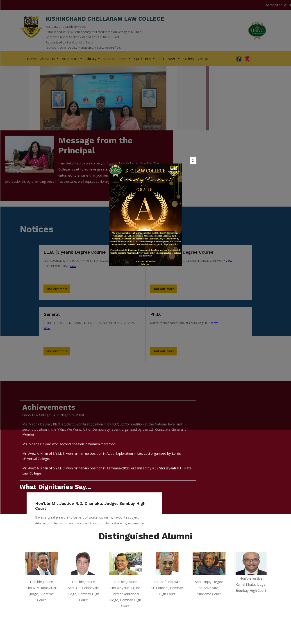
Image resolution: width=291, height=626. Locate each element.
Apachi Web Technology (251, 620)
